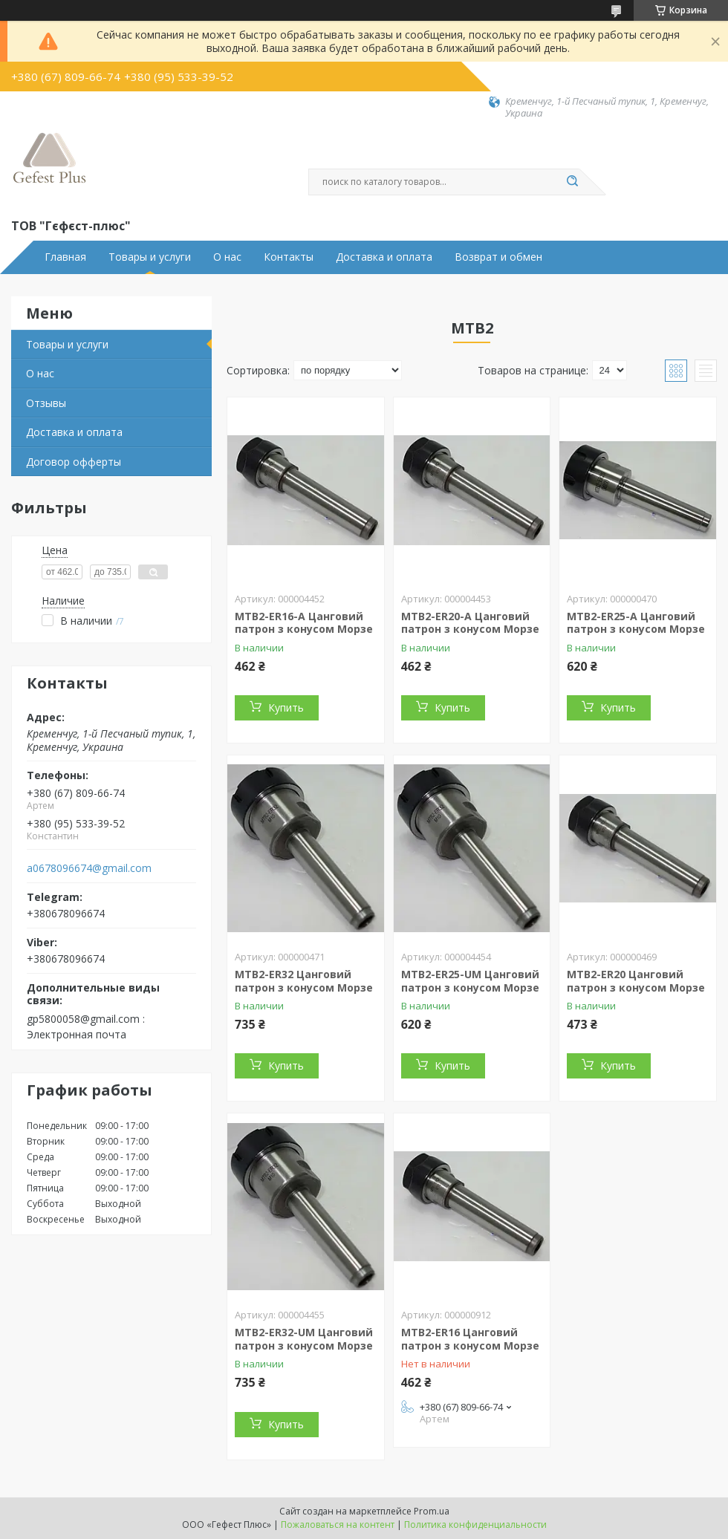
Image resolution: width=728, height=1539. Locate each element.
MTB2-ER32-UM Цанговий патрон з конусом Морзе (304, 1339)
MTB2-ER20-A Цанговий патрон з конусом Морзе (470, 623)
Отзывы (46, 403)
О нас (227, 257)
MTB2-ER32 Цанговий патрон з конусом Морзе (304, 981)
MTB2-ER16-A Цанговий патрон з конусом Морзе (304, 623)
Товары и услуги (149, 257)
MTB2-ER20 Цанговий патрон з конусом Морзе (636, 981)
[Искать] (572, 182)
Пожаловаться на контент (337, 1524)
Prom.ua (431, 1511)
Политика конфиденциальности (475, 1524)
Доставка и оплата (384, 257)
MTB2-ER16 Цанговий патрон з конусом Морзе (470, 1339)
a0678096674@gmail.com (89, 868)
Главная (65, 257)
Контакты (288, 257)
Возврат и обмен (498, 257)
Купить (286, 707)
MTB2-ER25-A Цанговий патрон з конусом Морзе (636, 623)
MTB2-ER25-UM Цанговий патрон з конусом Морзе (470, 981)
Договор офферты (73, 462)
